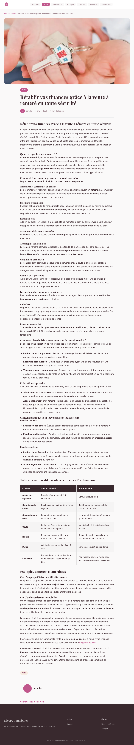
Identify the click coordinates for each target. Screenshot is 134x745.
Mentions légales (108, 724)
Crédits (82, 4)
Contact (104, 729)
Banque (70, 4)
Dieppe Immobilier (16, 720)
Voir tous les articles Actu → (33, 702)
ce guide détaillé (87, 642)
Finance (93, 4)
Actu (46, 4)
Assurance (57, 4)
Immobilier (106, 4)
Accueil (35, 4)
